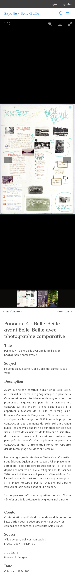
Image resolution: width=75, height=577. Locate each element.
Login (53, 4)
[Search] (61, 13)
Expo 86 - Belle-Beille (21, 13)
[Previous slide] (8, 160)
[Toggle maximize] (70, 24)
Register (66, 4)
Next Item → (65, 311)
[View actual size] (50, 24)
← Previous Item (12, 311)
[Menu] (68, 13)
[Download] (60, 24)
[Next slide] (67, 160)
